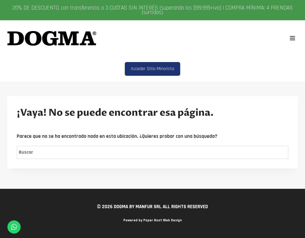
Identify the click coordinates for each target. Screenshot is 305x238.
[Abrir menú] (292, 38)
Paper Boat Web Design (162, 220)
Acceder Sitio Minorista (152, 69)
